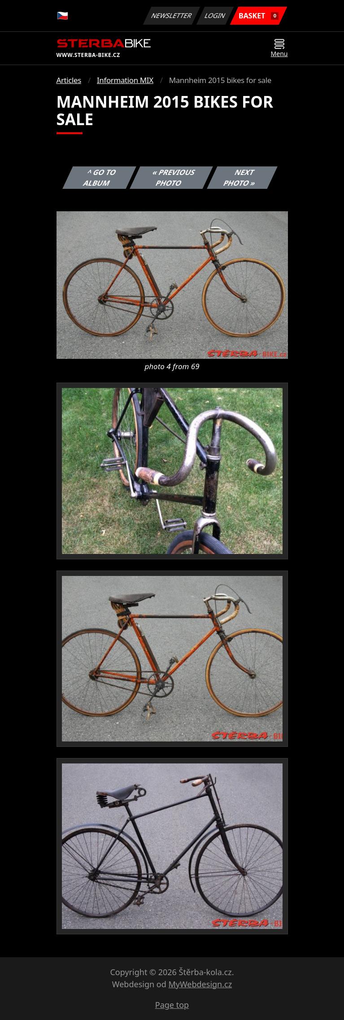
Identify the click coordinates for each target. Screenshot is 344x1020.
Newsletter (172, 15)
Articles (69, 80)
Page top (172, 1004)
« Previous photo (174, 177)
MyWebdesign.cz (200, 984)
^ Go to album (99, 177)
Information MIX (125, 80)
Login (215, 15)
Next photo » (239, 177)
